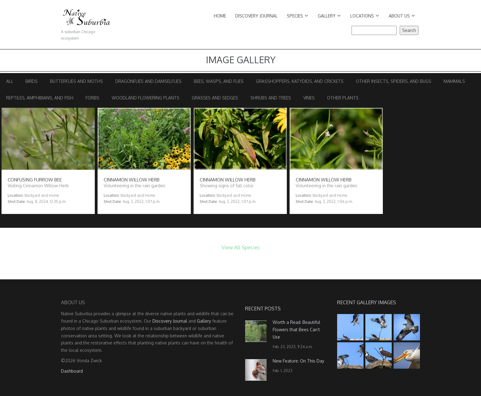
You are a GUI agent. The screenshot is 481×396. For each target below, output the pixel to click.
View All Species (240, 247)
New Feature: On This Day (298, 360)
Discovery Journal (256, 15)
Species (297, 15)
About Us (402, 15)
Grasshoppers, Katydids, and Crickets (300, 81)
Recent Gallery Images (366, 302)
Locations (364, 15)
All (9, 81)
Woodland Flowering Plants (145, 97)
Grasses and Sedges (215, 97)
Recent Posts (263, 308)
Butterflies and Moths (76, 81)
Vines (309, 97)
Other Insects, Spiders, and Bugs (393, 81)
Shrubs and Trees (270, 97)
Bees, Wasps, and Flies (219, 81)
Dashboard (72, 371)
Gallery (329, 15)
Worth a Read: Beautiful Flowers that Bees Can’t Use (296, 330)
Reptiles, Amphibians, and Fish (39, 97)
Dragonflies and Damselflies (148, 81)
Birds (31, 81)
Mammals (454, 81)
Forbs (92, 97)
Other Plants (343, 97)
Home (220, 15)
